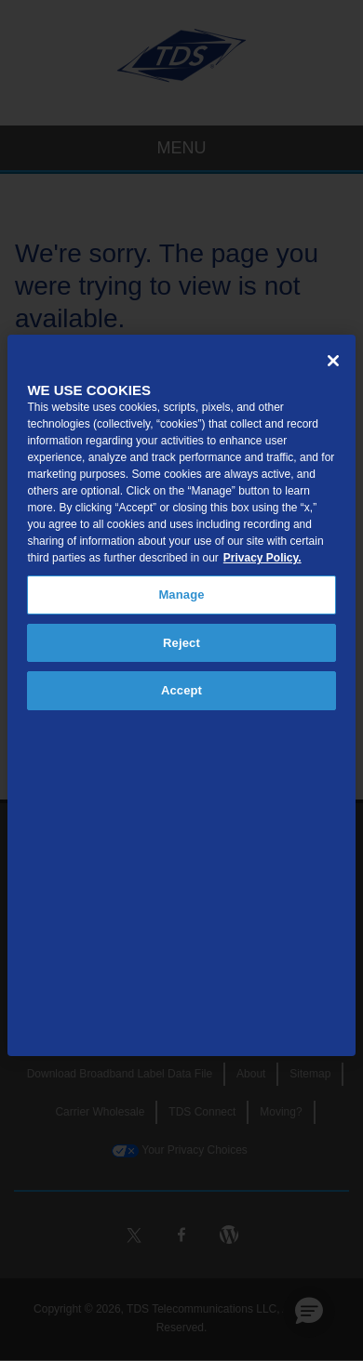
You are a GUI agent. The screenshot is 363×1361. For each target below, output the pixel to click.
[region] (181, 695)
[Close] (333, 360)
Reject (181, 643)
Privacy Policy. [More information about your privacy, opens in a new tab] (262, 557)
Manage (181, 594)
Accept (181, 690)
